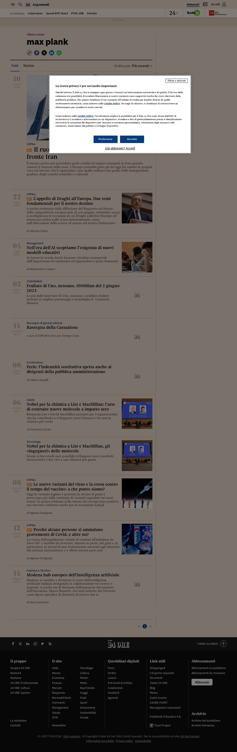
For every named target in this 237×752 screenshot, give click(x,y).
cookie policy (112, 103)
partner (169, 116)
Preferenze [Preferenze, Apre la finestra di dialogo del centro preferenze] (106, 139)
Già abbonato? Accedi (120, 148)
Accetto (132, 139)
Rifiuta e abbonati (176, 80)
